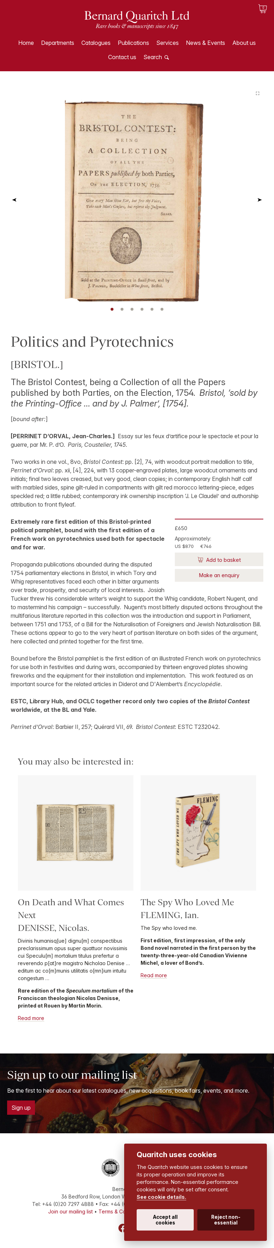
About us (244, 42)
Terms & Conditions (121, 1211)
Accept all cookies (165, 1220)
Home (26, 42)
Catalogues (96, 42)
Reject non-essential (225, 1220)
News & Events (205, 42)
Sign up (21, 1107)
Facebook (122, 1228)
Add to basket (223, 560)
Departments (57, 42)
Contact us (122, 57)
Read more (31, 1018)
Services (167, 42)
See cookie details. (161, 1197)
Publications (133, 42)
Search (152, 57)
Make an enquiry (219, 575)
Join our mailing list (70, 1211)
